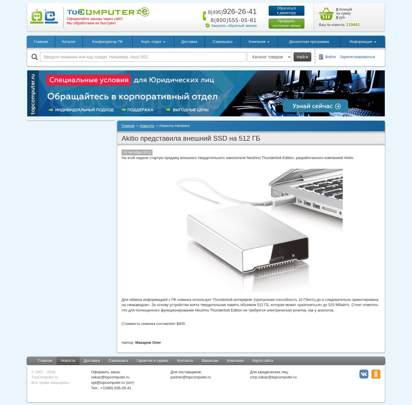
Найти (302, 57)
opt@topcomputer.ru (108, 382)
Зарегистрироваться (357, 57)
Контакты (185, 360)
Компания (235, 360)
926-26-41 (231, 11)
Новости (68, 360)
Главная (41, 41)
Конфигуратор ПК (107, 41)
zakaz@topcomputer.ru (110, 377)
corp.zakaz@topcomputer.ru (273, 377)
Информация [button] (362, 41)
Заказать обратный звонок (234, 25)
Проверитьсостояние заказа (286, 23)
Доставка (189, 41)
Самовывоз (222, 41)
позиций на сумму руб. (344, 13)
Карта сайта (262, 360)
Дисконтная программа (309, 41)
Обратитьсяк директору (286, 10)
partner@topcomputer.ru (191, 377)
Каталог (69, 41)
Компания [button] (259, 41)
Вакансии (210, 360)
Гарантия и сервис (153, 360)
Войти (330, 57)
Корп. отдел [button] (153, 41)
